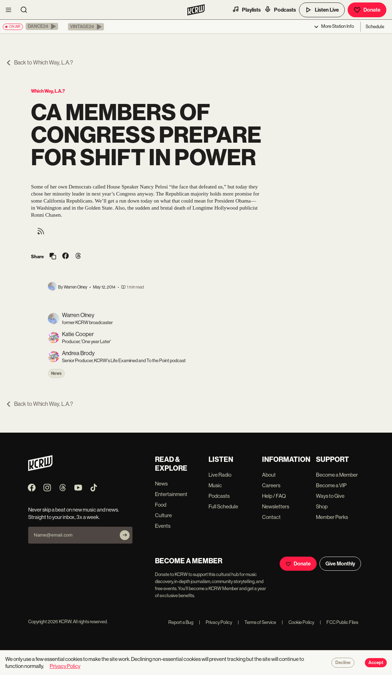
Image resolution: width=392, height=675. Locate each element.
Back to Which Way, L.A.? (39, 62)
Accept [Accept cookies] (375, 662)
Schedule (375, 26)
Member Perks (332, 517)
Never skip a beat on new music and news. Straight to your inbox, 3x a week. (73, 513)
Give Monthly (340, 564)
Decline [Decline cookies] (342, 662)
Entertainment (171, 494)
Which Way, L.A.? (48, 91)
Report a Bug (180, 622)
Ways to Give (330, 496)
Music (215, 485)
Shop (322, 506)
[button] (42, 26)
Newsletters (275, 506)
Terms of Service (257, 622)
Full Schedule (223, 506)
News (56, 373)
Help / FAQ (274, 496)
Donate (367, 9)
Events (162, 526)
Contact (271, 517)
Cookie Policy (298, 622)
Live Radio (220, 475)
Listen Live (322, 9)
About (269, 475)
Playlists (246, 9)
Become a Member (337, 475)
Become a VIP (331, 485)
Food (160, 505)
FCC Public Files (339, 622)
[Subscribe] (125, 535)
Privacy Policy (215, 622)
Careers (271, 485)
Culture (163, 515)
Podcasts (280, 9)
